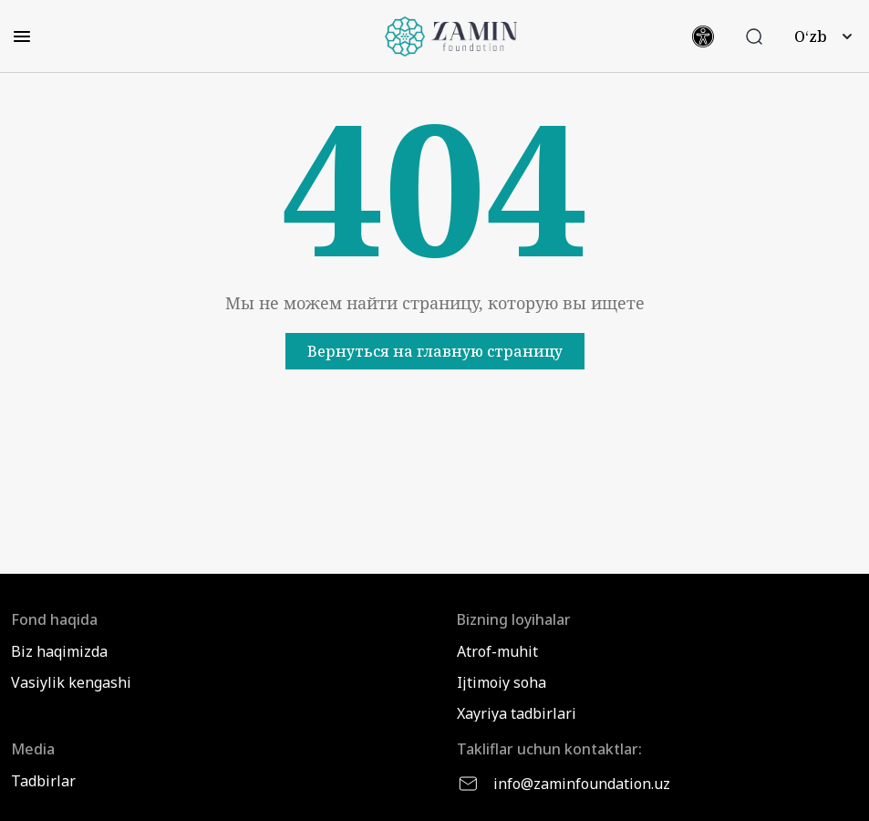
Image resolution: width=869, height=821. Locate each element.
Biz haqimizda (59, 651)
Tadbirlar (43, 781)
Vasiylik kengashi (71, 682)
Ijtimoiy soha (501, 682)
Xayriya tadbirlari (516, 713)
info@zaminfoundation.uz (563, 784)
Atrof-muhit (497, 651)
